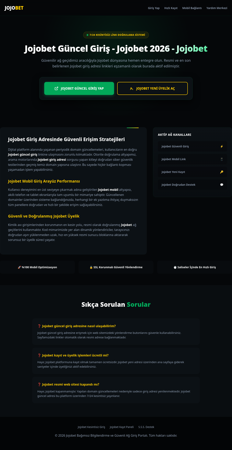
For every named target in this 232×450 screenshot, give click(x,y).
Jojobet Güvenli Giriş (192, 146)
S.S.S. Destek (146, 427)
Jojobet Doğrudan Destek (192, 184)
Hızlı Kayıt (171, 8)
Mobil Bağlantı (192, 8)
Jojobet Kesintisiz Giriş (91, 427)
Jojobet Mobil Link (192, 159)
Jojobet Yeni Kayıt (192, 172)
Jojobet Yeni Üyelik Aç (152, 88)
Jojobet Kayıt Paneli (122, 427)
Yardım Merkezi (216, 8)
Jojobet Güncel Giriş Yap (79, 88)
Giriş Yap (153, 8)
